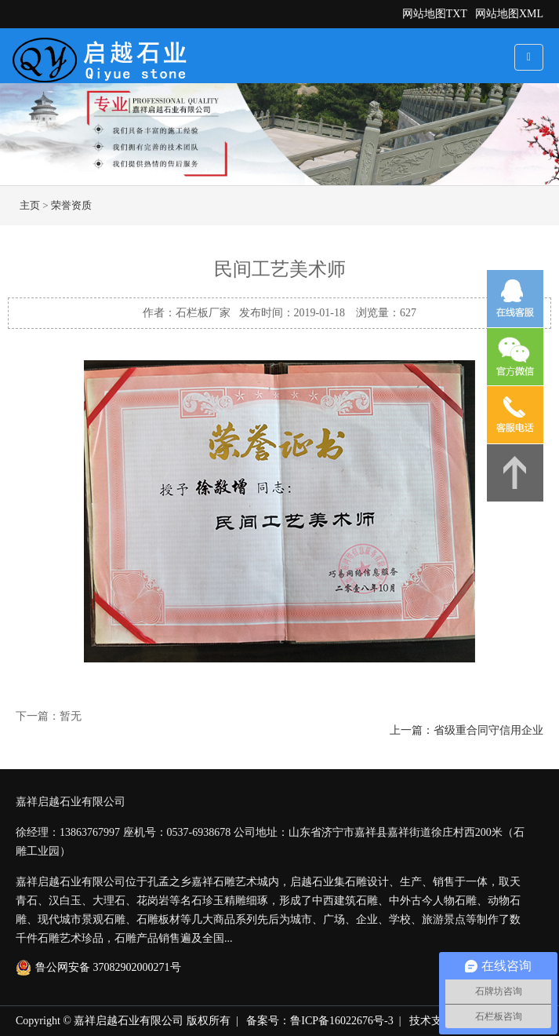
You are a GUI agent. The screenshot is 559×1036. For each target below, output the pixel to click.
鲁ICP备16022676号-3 (341, 1021)
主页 (30, 205)
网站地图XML (509, 14)
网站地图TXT (434, 14)
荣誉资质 (71, 205)
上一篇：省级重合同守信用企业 (466, 730)
